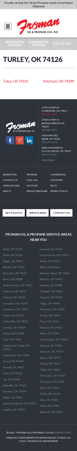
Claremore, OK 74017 (16, 309)
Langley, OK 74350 (14, 409)
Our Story (56, 180)
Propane (32, 174)
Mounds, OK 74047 (51, 279)
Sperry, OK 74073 (50, 357)
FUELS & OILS (62, 43)
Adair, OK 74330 (12, 249)
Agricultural (11, 185)
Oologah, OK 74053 (51, 291)
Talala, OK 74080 (50, 369)
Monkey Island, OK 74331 (55, 273)
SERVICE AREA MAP (37, 191)
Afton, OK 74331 (13, 255)
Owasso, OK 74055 (51, 297)
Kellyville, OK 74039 (14, 385)
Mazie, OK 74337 (50, 261)
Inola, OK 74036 (12, 373)
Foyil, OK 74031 (12, 339)
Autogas (32, 185)
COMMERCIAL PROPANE (38, 43)
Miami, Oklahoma (50, 267)
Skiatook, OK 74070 (51, 351)
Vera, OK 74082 (49, 399)
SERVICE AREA (37, 212)
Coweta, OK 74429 (14, 327)
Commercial (58, 174)
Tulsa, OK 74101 (15, 81)
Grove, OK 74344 (13, 361)
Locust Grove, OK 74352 (54, 255)
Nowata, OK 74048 (51, 285)
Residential (10, 174)
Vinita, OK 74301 (50, 405)
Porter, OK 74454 (50, 315)
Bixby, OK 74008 (13, 279)
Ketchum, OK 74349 (58, 81)
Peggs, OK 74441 (50, 303)
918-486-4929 (49, 129)
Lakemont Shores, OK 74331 (19, 403)
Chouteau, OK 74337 (15, 303)
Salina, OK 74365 (50, 333)
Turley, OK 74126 (50, 393)
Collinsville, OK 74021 (16, 321)
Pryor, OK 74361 (49, 321)
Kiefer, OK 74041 (13, 397)
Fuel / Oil (32, 180)
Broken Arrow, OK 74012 (17, 285)
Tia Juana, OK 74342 (52, 381)
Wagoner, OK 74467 (51, 412)
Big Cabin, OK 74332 (15, 273)
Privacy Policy (59, 191)
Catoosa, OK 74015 (14, 291)
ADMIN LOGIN (63, 432)
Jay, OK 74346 (11, 379)
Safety (7, 191)
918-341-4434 (39, 13)
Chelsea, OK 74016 (14, 297)
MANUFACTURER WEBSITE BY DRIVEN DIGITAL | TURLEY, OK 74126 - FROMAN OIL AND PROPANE (38, 439)
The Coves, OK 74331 (53, 375)
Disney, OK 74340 (13, 333)
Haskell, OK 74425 (14, 367)
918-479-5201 (49, 154)
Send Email (48, 160)
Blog (53, 185)
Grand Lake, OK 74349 (16, 355)
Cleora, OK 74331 (13, 315)
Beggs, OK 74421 (13, 261)
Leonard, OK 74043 (51, 249)
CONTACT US (61, 212)
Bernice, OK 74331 (14, 267)
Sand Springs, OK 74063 (54, 339)
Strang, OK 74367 (50, 363)
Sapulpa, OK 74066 (51, 345)
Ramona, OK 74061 (51, 327)
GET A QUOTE (13, 212)
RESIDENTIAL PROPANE (15, 43)
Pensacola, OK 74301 (52, 309)
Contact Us (10, 180)
